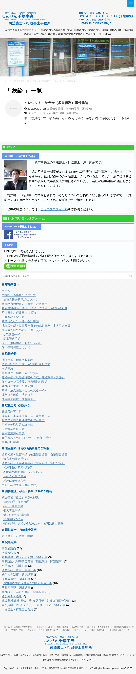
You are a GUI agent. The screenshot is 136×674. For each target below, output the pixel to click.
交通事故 (7, 368)
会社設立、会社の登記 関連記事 (23, 592)
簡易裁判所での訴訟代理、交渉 (22, 330)
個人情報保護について (16, 347)
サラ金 (47, 113)
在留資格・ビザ (35, 630)
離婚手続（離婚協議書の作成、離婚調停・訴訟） (33, 377)
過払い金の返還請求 (16, 515)
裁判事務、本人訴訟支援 (98, 627)
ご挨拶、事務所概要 (23, 627)
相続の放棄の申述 (14, 476)
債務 (62, 113)
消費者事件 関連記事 (16, 579)
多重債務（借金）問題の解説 (20, 497)
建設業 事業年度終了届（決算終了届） (27, 416)
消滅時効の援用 (13, 519)
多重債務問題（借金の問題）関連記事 (70, 108)
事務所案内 (9, 548)
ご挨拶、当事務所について (19, 295)
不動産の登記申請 (13, 317)
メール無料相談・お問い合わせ (22, 343)
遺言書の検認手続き (16, 459)
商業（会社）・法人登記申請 (20, 321)
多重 (69, 113)
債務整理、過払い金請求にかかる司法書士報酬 (33, 523)
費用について (52, 630)
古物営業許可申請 (13, 433)
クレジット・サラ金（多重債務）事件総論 (56, 103)
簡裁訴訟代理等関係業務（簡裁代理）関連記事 (32, 561)
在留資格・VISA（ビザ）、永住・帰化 (26, 437)
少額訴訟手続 (12, 334)
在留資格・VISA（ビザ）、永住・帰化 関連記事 (33, 605)
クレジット (34, 113)
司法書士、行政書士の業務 (19, 312)
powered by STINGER (122, 668)
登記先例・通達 (12, 596)
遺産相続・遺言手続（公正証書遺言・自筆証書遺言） (36, 454)
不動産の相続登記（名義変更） (23, 472)
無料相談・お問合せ (71, 630)
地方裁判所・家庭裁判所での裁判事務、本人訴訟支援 (36, 325)
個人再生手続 (12, 510)
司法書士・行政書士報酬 (17, 536)
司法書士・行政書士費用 (17, 609)
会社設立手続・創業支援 (17, 386)
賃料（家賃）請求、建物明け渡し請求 (26, 364)
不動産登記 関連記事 (16, 587)
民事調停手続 (12, 338)
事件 (55, 113)
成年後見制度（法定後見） (19, 394)
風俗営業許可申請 (13, 429)
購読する (9, 147)
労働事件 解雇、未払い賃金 (20, 373)
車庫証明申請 (10, 442)
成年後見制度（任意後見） (19, 399)
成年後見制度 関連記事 (17, 574)
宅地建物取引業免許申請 (17, 424)
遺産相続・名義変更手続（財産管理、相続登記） (33, 463)
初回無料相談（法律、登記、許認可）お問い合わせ (34, 308)
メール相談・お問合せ (95, 630)
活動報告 (7, 552)
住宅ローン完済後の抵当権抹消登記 (24, 381)
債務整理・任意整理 (16, 501)
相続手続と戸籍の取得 (17, 467)
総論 (76, 113)
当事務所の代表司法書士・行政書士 (24, 304)
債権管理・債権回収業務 (17, 360)
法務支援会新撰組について (20, 299)
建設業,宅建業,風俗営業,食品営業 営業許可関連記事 (36, 600)
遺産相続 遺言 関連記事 (19, 570)
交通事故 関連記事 (14, 566)
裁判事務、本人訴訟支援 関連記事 (24, 557)
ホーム (6, 290)
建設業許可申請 (12, 411)
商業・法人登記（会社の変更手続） (24, 390)
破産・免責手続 (13, 506)
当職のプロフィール (54, 209)
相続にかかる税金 (14, 480)
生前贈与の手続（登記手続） (20, 485)
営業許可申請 (17, 630)
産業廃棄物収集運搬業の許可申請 (23, 420)
